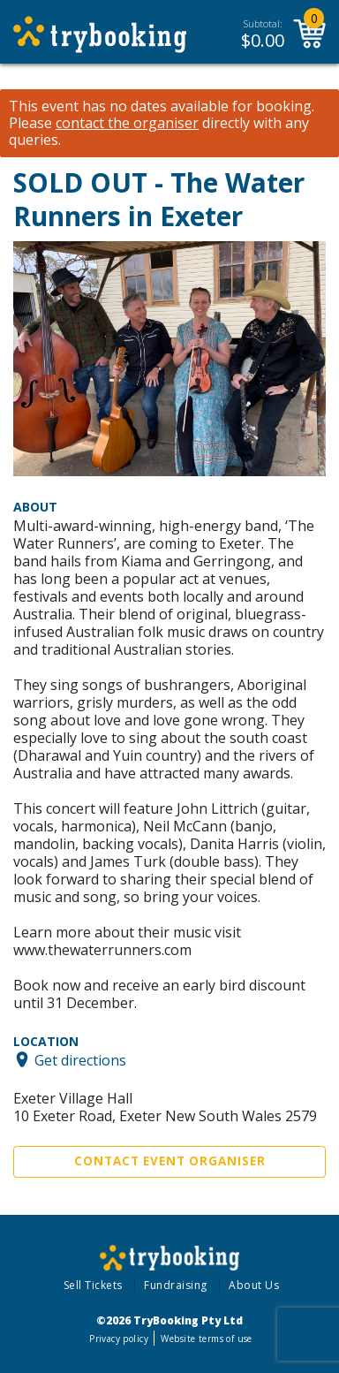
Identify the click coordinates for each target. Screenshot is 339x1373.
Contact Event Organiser (170, 1161)
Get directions (80, 1059)
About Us (254, 1285)
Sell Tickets (93, 1285)
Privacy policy (118, 1338)
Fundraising (175, 1285)
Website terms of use (206, 1338)
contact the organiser (127, 123)
